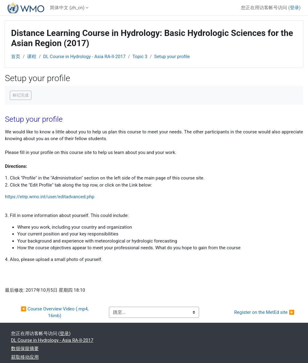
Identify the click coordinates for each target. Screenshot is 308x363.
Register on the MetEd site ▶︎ (264, 312)
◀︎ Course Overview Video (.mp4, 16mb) (55, 312)
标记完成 (21, 95)
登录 (294, 7)
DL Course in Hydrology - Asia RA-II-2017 (84, 56)
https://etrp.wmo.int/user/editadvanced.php (49, 196)
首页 (15, 56)
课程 (31, 56)
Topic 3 (139, 56)
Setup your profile (172, 56)
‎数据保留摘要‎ (25, 348)
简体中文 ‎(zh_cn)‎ (67, 7)
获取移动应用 (25, 357)
